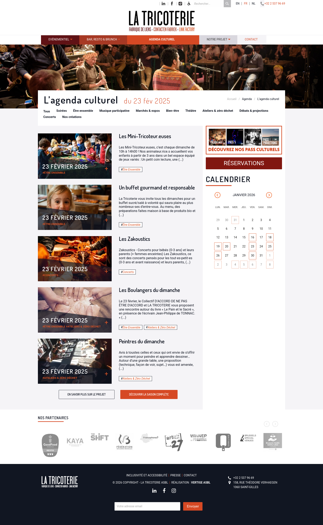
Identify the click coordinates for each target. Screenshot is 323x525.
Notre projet (217, 39)
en (238, 3)
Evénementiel (58, 39)
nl (253, 3)
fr (245, 3)
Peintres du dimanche (142, 341)
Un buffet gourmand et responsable (157, 187)
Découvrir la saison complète (149, 394)
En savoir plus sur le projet (87, 394)
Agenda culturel (162, 39)
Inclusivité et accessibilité (146, 475)
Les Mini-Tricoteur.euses (145, 136)
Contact (251, 39)
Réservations (244, 163)
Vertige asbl (201, 482)
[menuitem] (60, 40)
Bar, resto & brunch (102, 39)
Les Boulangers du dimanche (149, 289)
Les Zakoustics (134, 238)
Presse (175, 475)
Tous (46, 111)
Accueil (231, 99)
